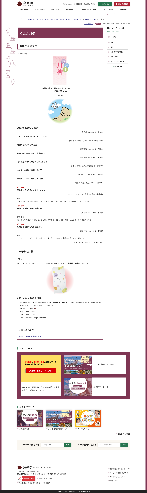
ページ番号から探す (87, 444)
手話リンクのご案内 (45, 478)
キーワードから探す (30, 444)
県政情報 (31, 19)
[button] (67, 4)
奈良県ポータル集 (124, 434)
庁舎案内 (47, 483)
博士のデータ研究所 (117, 61)
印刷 (99, 23)
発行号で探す (78, 19)
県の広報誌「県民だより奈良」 (61, 19)
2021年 (86, 19)
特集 (112, 42)
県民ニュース (115, 47)
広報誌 (47, 19)
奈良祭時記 (114, 57)
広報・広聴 (39, 19)
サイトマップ (114, 481)
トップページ (21, 19)
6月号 (93, 19)
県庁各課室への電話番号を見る (29, 483)
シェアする (88, 24)
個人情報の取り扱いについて (120, 469)
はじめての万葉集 (117, 52)
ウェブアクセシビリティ (118, 477)
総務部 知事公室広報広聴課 (31, 336)
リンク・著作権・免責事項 (119, 473)
